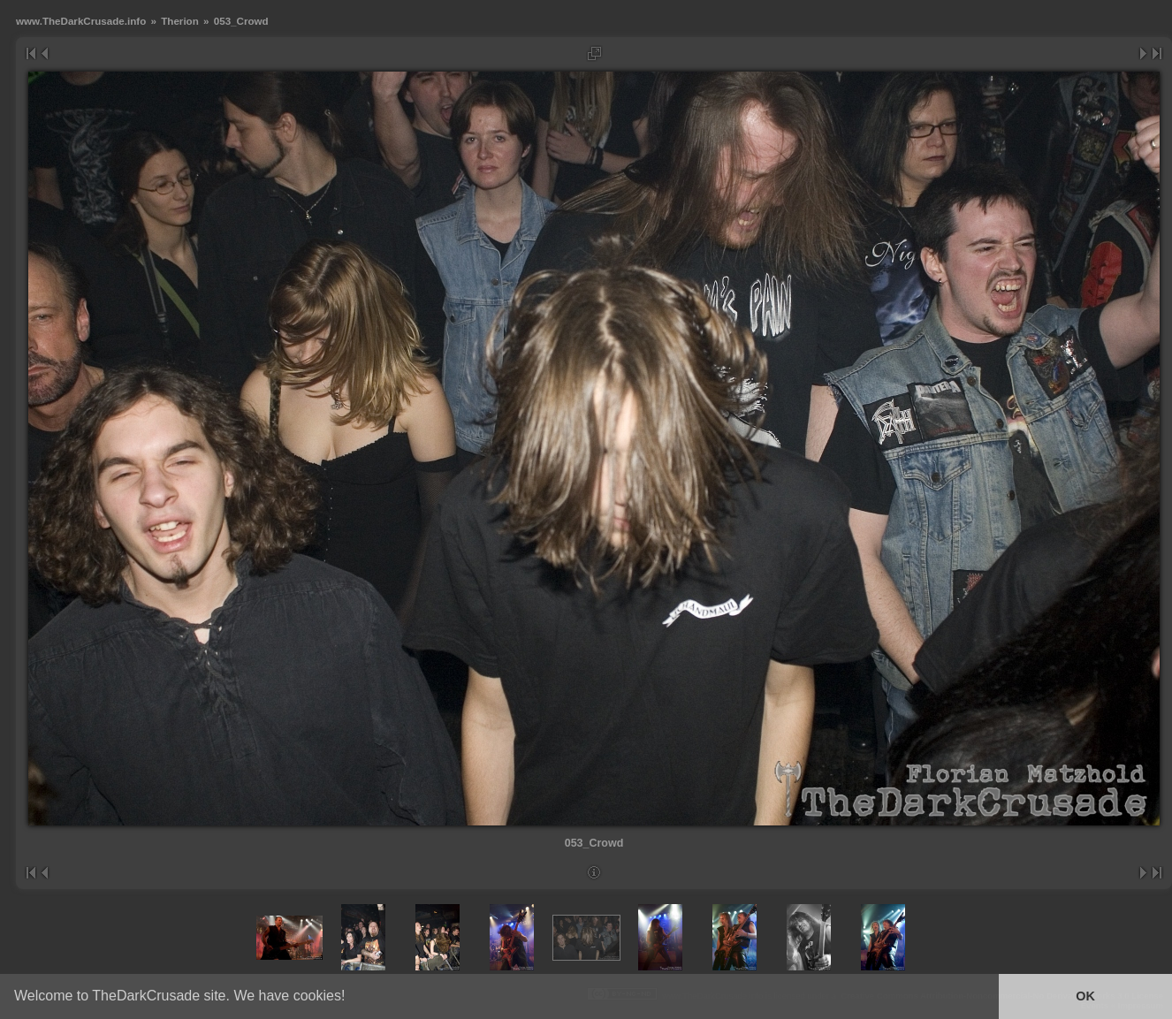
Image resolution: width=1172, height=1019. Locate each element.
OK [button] (1085, 996)
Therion (180, 21)
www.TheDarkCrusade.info (81, 21)
